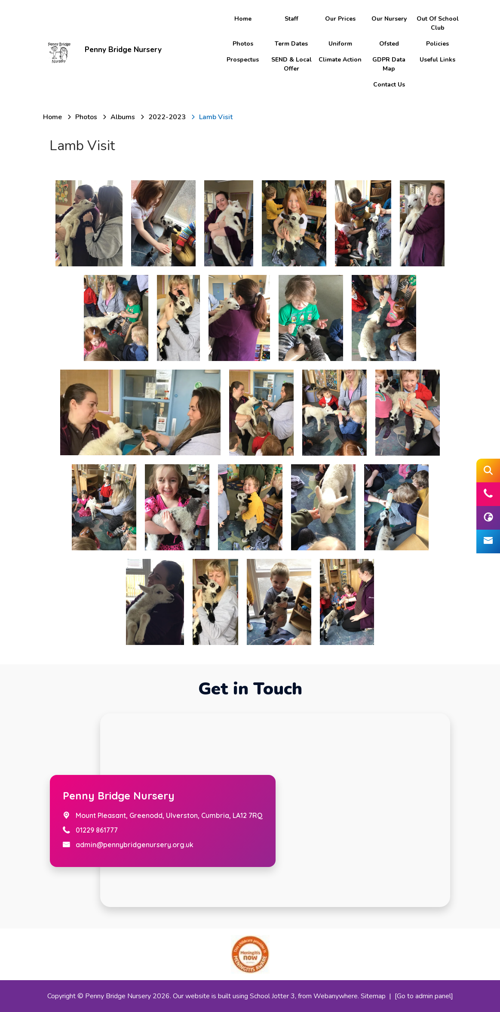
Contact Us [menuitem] (389, 84)
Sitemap (373, 996)
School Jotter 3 (272, 996)
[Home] (52, 117)
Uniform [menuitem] (340, 44)
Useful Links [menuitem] (437, 60)
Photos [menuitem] (243, 44)
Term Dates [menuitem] (291, 44)
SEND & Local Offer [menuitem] (291, 64)
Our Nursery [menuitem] (389, 19)
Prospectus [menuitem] (243, 60)
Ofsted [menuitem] (389, 44)
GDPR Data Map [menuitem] (388, 64)
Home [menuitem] (243, 19)
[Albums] (122, 117)
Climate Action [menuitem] (340, 60)
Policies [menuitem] (437, 44)
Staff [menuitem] (291, 19)
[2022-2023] (167, 117)
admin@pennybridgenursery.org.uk (134, 844)
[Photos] (86, 117)
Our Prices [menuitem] (340, 19)
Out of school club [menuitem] (438, 23)
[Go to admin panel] (424, 996)
